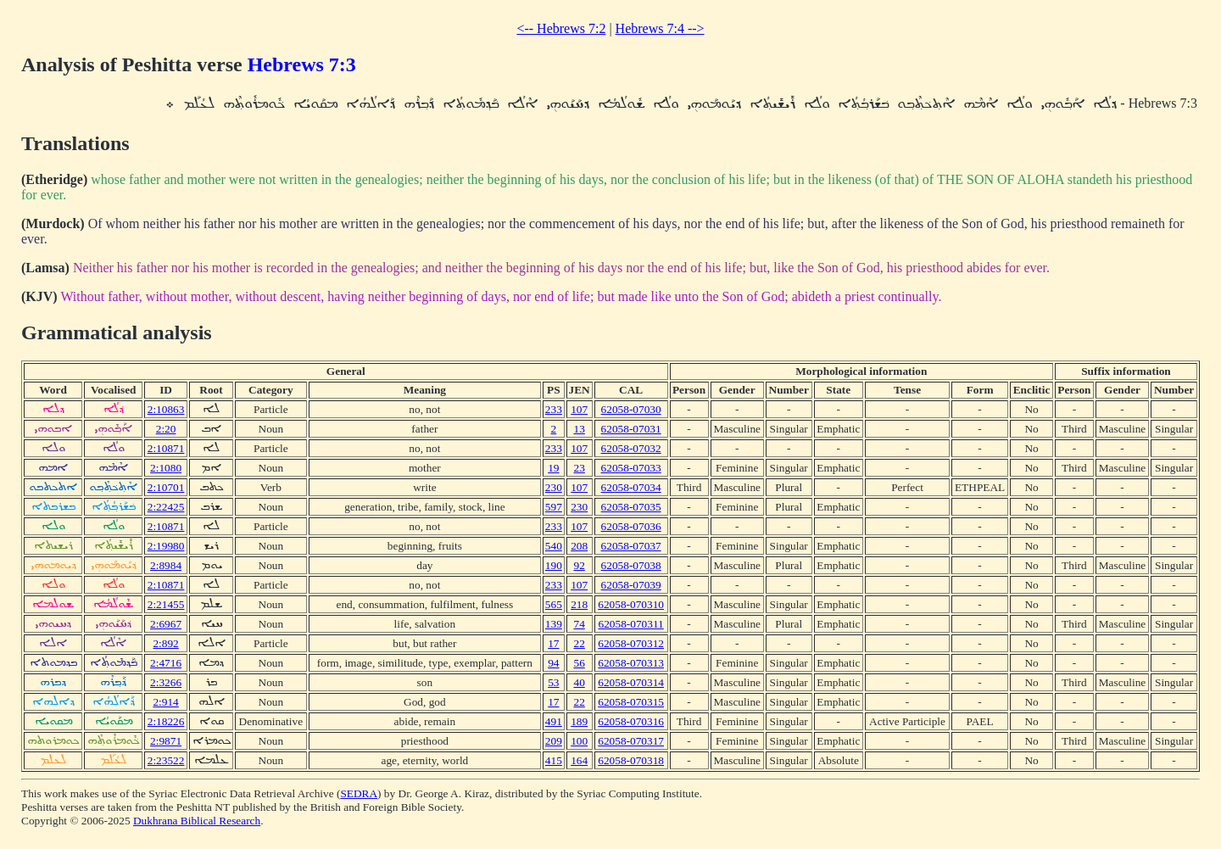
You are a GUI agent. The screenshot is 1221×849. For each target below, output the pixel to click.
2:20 (166, 428)
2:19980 (166, 545)
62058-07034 (631, 487)
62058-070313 (631, 662)
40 (578, 682)
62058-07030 (631, 409)
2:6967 (165, 623)
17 (553, 643)
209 (553, 740)
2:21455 (166, 604)
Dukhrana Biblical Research (196, 820)
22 (578, 643)
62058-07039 (631, 584)
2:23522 (166, 760)
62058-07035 (631, 506)
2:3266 (165, 682)
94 (553, 662)
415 (553, 760)
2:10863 (166, 409)
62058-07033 (631, 467)
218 (579, 604)
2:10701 (166, 487)
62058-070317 (631, 740)
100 (579, 740)
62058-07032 (631, 448)
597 (553, 506)
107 (579, 409)
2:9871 (165, 740)
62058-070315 (631, 701)
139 (553, 623)
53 (553, 682)
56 (578, 662)
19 (553, 467)
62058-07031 (631, 428)
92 (578, 565)
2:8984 (165, 565)
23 (578, 467)
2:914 (165, 701)
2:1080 (165, 467)
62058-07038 (631, 565)
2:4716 (165, 662)
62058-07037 (631, 545)
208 (579, 545)
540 (553, 545)
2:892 (165, 643)
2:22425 (166, 506)
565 (553, 604)
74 (578, 623)
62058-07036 (631, 526)
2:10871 (166, 448)
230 (553, 487)
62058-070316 (631, 721)
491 (553, 721)
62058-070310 (631, 604)
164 (579, 760)
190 (553, 565)
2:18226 (166, 721)
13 (578, 428)
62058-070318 (631, 760)
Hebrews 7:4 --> (660, 28)
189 (579, 721)
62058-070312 (631, 643)
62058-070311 (631, 623)
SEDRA (358, 793)
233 (553, 409)
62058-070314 (631, 682)
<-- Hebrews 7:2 (560, 28)
